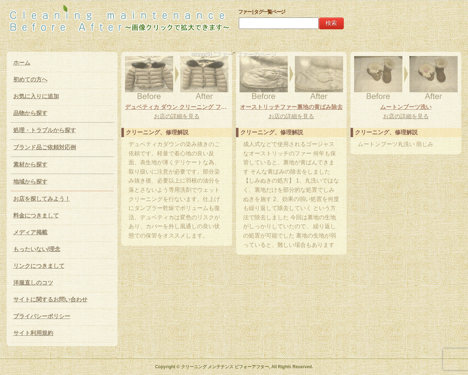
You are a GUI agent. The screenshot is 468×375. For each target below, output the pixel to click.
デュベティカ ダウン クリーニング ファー (176, 107)
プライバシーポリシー (41, 316)
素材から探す (30, 164)
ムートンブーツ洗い (406, 107)
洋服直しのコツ (33, 283)
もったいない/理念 (36, 249)
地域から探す (30, 182)
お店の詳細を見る (177, 116)
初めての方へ (30, 79)
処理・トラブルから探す (44, 130)
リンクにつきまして (39, 266)
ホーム (21, 63)
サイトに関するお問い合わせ (50, 299)
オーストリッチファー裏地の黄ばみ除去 (291, 107)
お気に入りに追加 (36, 96)
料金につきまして (36, 215)
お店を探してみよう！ (41, 199)
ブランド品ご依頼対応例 (44, 147)
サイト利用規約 (33, 333)
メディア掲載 (30, 232)
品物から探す (30, 113)
